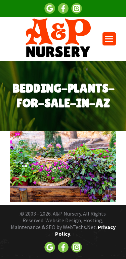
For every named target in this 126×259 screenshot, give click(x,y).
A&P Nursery (67, 213)
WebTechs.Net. (80, 227)
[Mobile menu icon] (109, 38)
